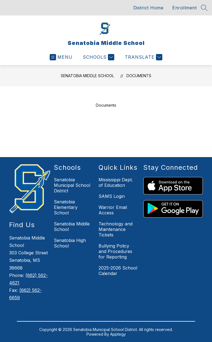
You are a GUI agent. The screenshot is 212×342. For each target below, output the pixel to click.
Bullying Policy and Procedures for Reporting (115, 251)
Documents (138, 75)
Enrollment (184, 7)
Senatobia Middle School (87, 75)
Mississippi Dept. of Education (116, 182)
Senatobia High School (70, 243)
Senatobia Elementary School (66, 207)
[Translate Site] (142, 57)
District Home (148, 7)
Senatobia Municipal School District (72, 185)
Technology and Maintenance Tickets (115, 229)
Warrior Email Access (113, 210)
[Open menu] (61, 57)
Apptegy (118, 334)
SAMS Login (112, 196)
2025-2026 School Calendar (118, 270)
